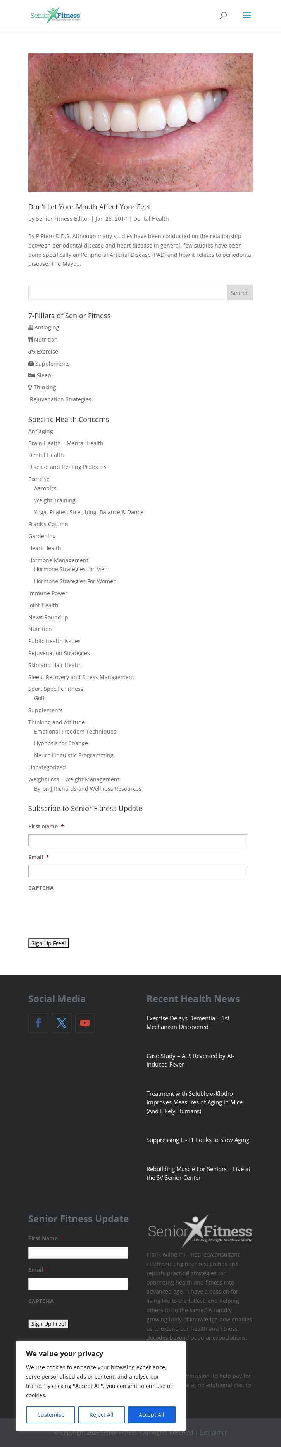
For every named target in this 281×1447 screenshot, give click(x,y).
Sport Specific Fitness (55, 688)
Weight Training (55, 500)
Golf (39, 698)
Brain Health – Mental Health (65, 443)
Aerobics (45, 488)
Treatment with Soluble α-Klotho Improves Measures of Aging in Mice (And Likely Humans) (195, 1102)
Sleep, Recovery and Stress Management (81, 677)
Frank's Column (48, 524)
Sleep (44, 375)
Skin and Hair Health (55, 665)
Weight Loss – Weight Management (73, 779)
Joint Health (43, 605)
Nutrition (46, 339)
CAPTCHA (41, 887)
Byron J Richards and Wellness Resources (87, 788)
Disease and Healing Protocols (67, 467)
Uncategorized (47, 767)
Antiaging (46, 327)
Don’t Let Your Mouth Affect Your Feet (89, 206)
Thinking (45, 387)
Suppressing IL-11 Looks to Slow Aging (198, 1140)
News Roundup (48, 617)
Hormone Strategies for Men (71, 569)
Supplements (52, 363)
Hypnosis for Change (61, 743)
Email (38, 857)
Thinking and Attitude (56, 722)
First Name (46, 826)
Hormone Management (58, 560)
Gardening (42, 536)
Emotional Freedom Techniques (75, 731)
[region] (101, 1386)
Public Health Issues (54, 641)
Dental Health (151, 218)
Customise (50, 1414)
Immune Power (47, 593)
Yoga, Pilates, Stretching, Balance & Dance (88, 512)
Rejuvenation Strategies (60, 399)
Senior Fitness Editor (63, 218)
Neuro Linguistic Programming (74, 755)
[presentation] (87, 911)
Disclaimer (213, 1432)
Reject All (102, 1414)
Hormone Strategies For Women (75, 581)
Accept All (151, 1414)
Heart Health (44, 548)
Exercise (47, 351)
